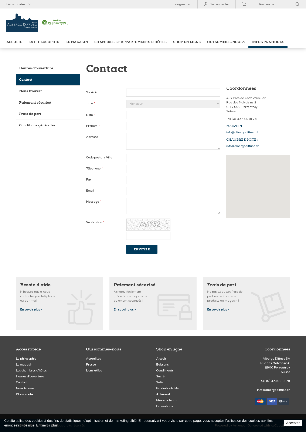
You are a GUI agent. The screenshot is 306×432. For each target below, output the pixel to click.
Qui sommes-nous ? (226, 42)
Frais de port (30, 114)
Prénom (93, 126)
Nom (90, 115)
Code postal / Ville (99, 157)
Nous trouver (30, 91)
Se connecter (216, 4)
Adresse (92, 137)
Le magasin (76, 42)
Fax (88, 179)
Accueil (14, 42)
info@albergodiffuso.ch (242, 132)
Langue (182, 4)
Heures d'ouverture (36, 68)
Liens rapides (19, 4)
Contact (25, 79)
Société (91, 92)
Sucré (160, 376)
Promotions (164, 406)
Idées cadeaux (166, 400)
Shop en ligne (187, 42)
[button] (258, 182)
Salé (159, 382)
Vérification (95, 222)
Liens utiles (94, 370)
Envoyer (142, 249)
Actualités (93, 358)
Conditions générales (37, 125)
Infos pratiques (268, 42)
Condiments (165, 370)
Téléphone (94, 168)
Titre (90, 103)
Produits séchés (167, 388)
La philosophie (43, 42)
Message (93, 201)
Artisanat (163, 394)
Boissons (162, 364)
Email (91, 190)
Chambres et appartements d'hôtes (130, 42)
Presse (91, 364)
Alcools (161, 358)
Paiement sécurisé (35, 102)
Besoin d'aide (35, 285)
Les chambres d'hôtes (31, 370)
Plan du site (24, 394)
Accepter (293, 423)
